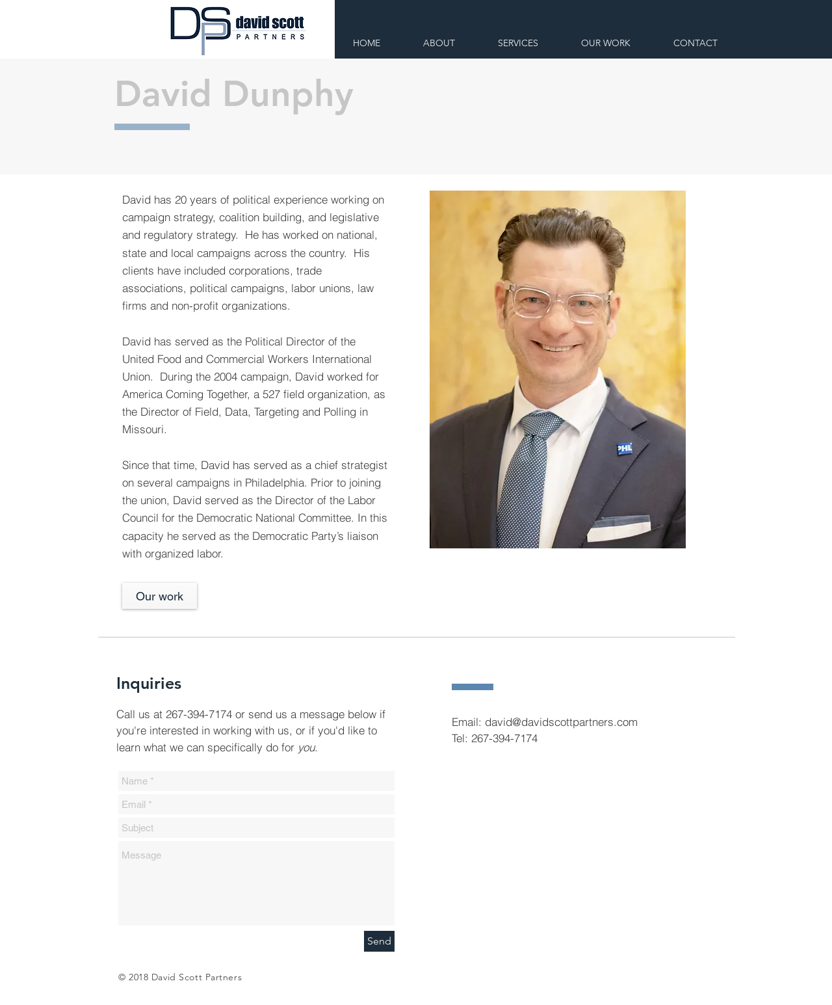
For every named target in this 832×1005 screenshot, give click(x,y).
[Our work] (159, 596)
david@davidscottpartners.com (561, 722)
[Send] (379, 941)
